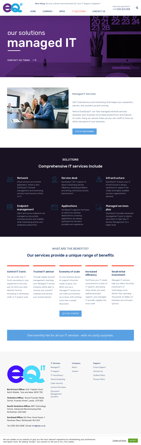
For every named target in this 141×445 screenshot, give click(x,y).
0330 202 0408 (123, 9)
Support (96, 363)
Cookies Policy (99, 375)
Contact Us (98, 371)
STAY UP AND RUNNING (84, 131)
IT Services (55, 363)
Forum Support (99, 367)
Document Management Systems (56, 394)
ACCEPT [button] (133, 441)
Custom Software (58, 387)
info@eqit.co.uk (38, 426)
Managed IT (55, 367)
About (74, 367)
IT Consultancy (57, 375)
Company (76, 363)
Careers (75, 371)
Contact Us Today (18, 67)
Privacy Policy (99, 379)
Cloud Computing (58, 379)
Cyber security (57, 383)
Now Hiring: (40, 3)
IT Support (55, 371)
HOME (33, 11)
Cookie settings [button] (119, 440)
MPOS (62, 11)
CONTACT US (98, 11)
